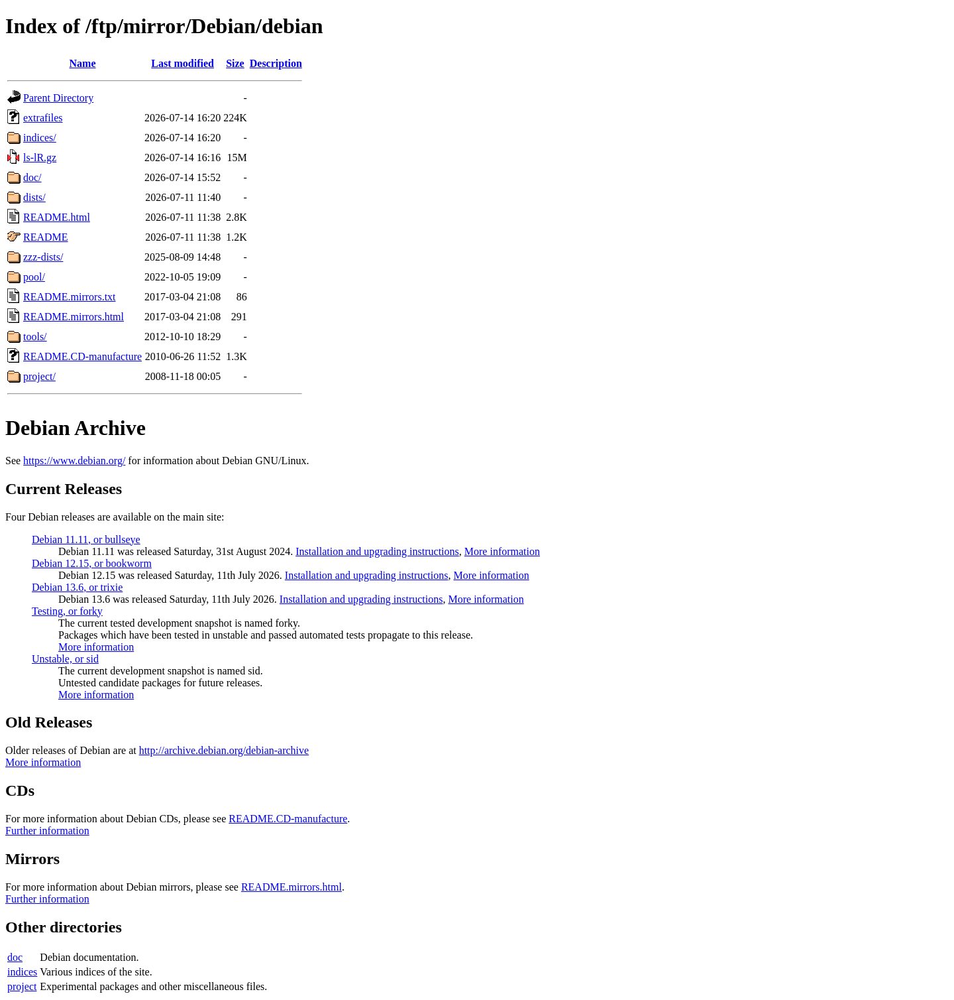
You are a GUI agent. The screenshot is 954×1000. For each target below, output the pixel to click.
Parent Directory (58, 97)
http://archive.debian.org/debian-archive (224, 750)
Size (235, 63)
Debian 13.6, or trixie (77, 587)
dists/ (34, 197)
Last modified (182, 63)
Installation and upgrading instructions (377, 551)
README (45, 237)
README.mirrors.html (73, 316)
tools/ (35, 336)
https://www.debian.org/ (74, 460)
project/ (39, 376)
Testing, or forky (67, 611)
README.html (56, 217)
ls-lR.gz (39, 157)
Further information (47, 830)
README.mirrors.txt (69, 296)
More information (502, 551)
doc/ (32, 177)
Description (276, 63)
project (21, 986)
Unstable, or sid (65, 658)
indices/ (39, 137)
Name (83, 63)
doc (15, 957)
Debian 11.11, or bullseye (86, 539)
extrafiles (43, 117)
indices (22, 971)
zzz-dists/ (43, 257)
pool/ (34, 276)
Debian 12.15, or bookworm (92, 563)
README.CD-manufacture (82, 356)
